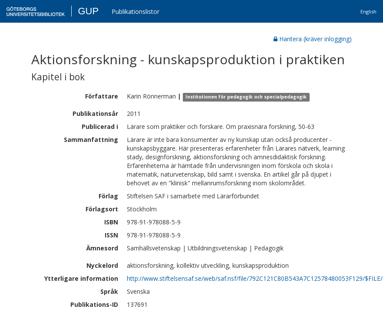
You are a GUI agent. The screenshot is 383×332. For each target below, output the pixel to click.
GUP (88, 11)
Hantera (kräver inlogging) (313, 39)
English (368, 11)
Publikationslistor (135, 11)
